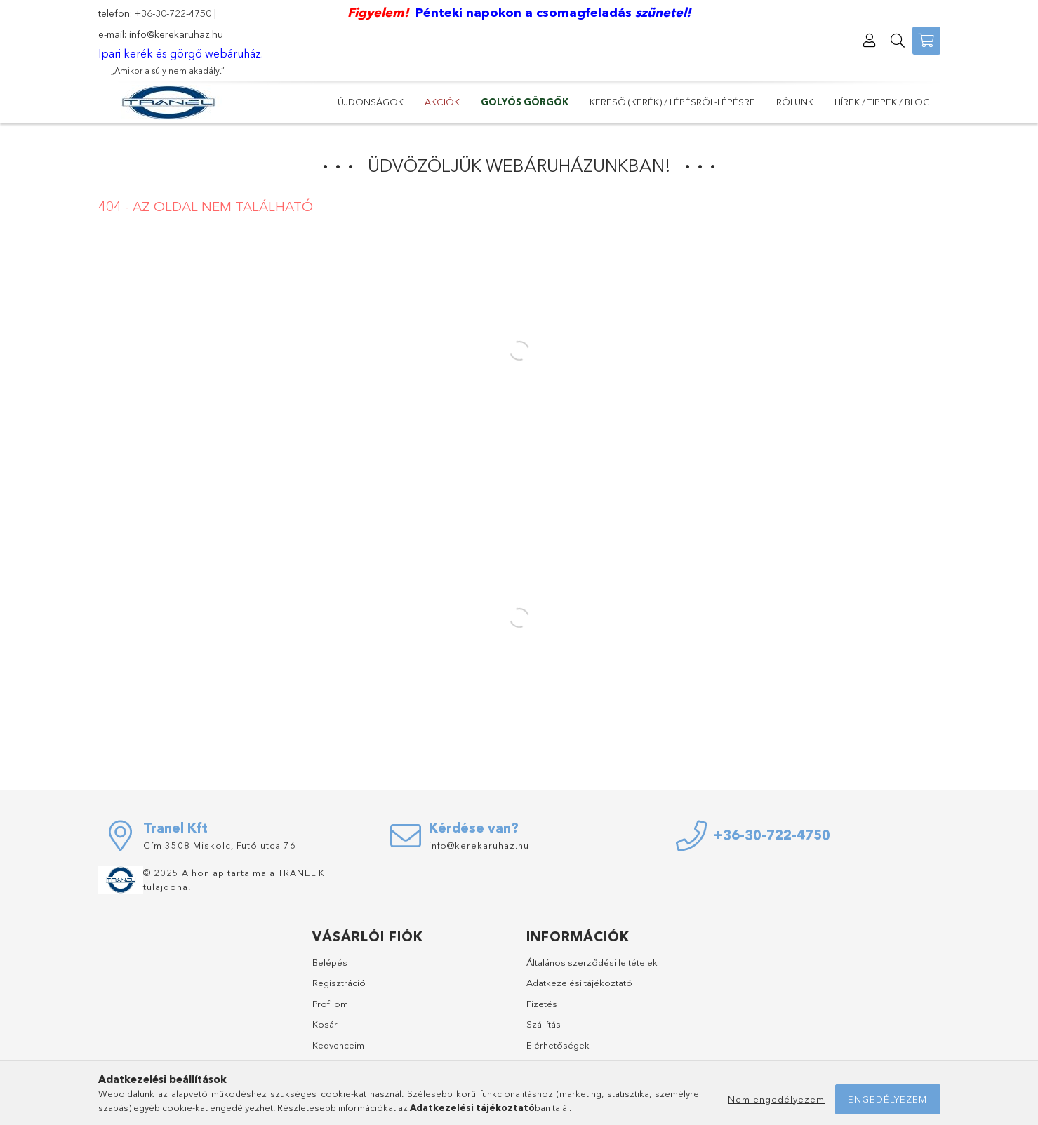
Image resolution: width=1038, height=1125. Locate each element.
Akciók (442, 101)
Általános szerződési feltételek (592, 962)
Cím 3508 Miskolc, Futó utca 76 (219, 845)
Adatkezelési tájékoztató (579, 982)
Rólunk (794, 101)
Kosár (325, 1024)
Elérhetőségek (558, 1045)
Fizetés (541, 1003)
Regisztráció (339, 982)
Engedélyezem (887, 1099)
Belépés (329, 962)
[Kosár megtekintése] (926, 41)
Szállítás (543, 1024)
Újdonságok (371, 101)
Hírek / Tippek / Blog (882, 101)
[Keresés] (898, 41)
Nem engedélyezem (776, 1099)
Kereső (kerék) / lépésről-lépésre (672, 101)
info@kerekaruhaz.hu (176, 34)
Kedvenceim (338, 1045)
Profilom (330, 1003)
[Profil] (870, 41)
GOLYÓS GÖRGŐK (524, 101)
